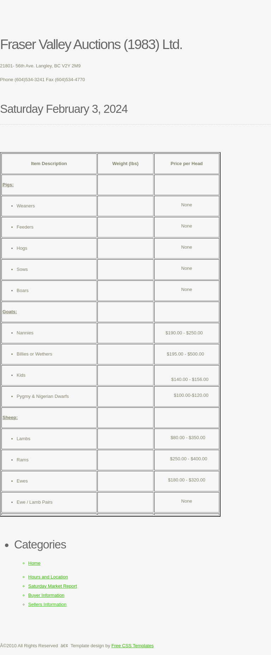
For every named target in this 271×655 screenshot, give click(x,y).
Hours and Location (48, 577)
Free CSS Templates (133, 645)
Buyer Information (46, 595)
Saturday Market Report (52, 586)
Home (34, 563)
